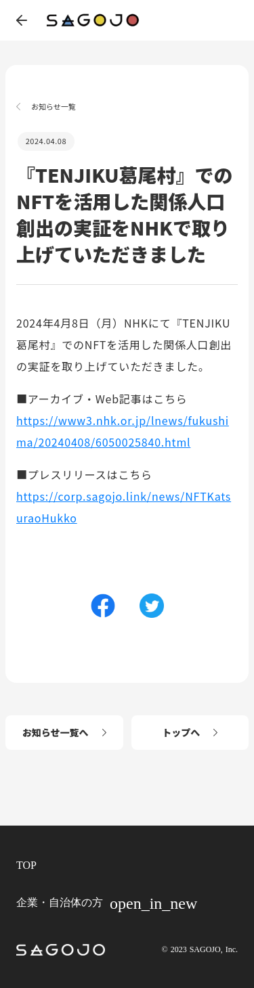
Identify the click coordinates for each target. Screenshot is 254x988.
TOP (26, 865)
